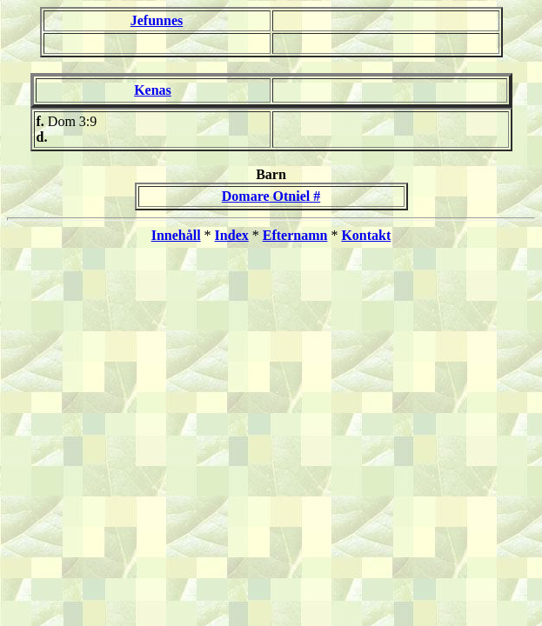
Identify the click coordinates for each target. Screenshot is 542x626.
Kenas (152, 90)
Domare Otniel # (271, 196)
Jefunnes (156, 20)
